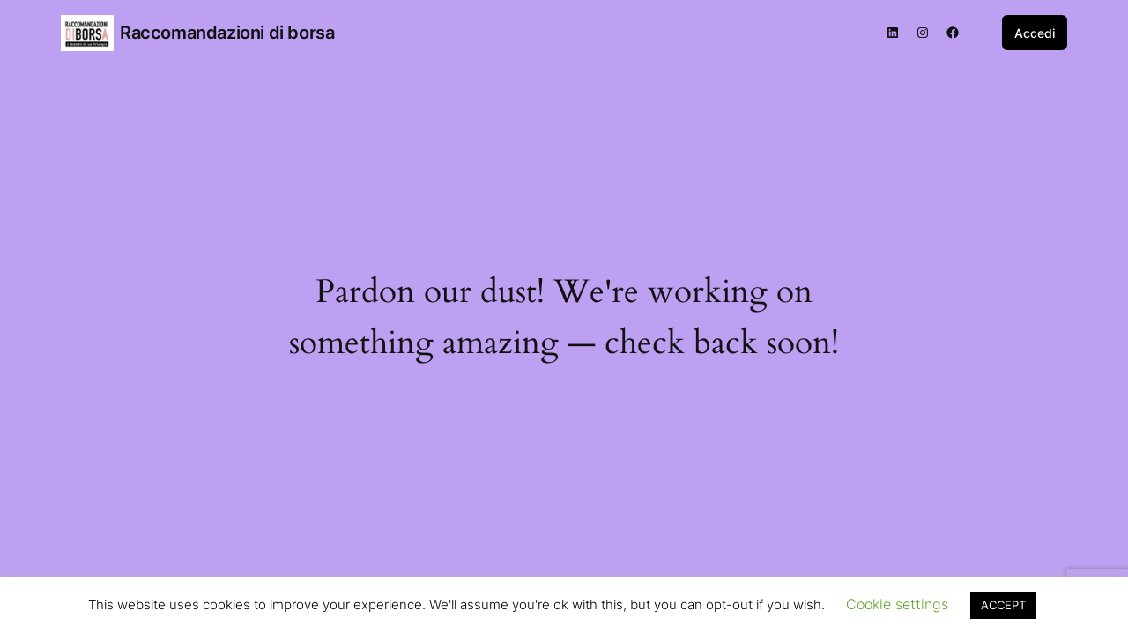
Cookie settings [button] (897, 604)
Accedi (1034, 33)
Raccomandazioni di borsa (227, 32)
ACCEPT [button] (1003, 605)
